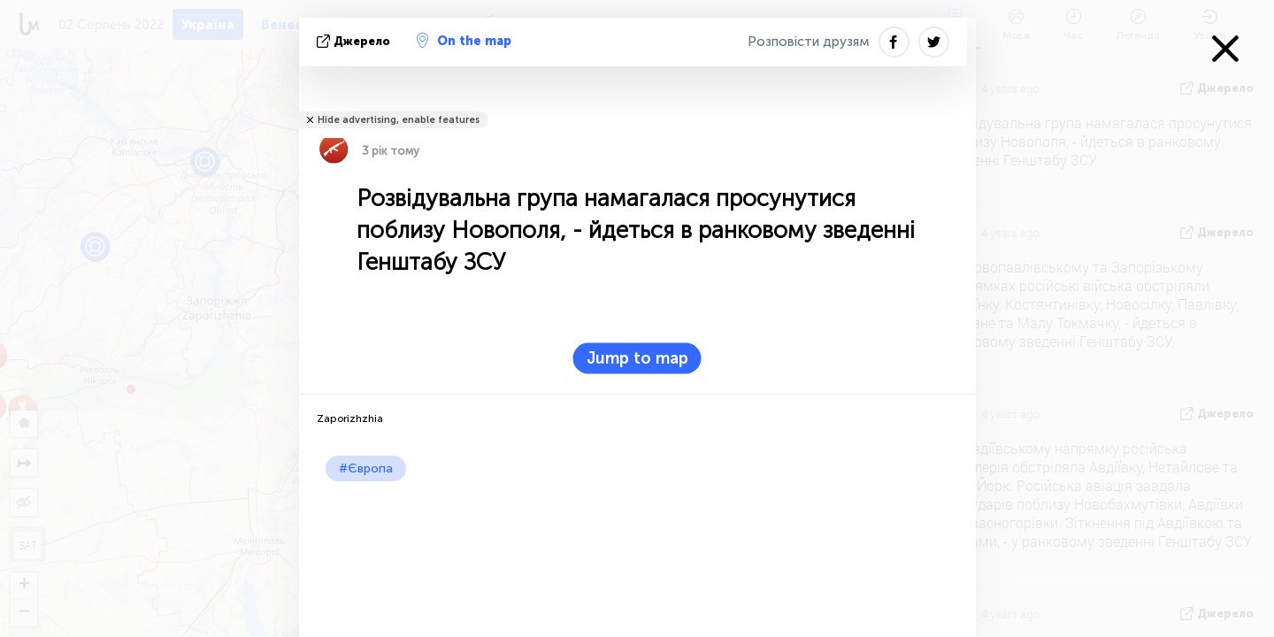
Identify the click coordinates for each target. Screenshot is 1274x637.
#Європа (366, 468)
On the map (464, 41)
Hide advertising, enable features (399, 120)
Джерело (355, 41)
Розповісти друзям (809, 42)
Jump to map (637, 358)
